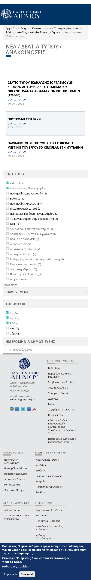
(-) (6, 349)
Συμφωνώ (10, 574)
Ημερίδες (41, 481)
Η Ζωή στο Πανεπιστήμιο (34, 28)
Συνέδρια (41, 492)
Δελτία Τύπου (39, 32)
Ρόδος (10, 32)
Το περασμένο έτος (66, 28)
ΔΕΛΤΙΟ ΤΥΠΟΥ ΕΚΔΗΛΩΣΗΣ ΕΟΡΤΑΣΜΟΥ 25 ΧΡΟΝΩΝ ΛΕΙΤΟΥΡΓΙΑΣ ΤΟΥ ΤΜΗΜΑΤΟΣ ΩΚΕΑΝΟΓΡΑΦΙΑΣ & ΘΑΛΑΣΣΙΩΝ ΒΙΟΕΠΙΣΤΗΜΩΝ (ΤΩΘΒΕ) (44, 89)
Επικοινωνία (42, 515)
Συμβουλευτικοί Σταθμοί (61, 382)
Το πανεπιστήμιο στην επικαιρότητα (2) (34, 218)
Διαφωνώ (27, 574)
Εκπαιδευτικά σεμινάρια (49, 476)
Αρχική (10, 28)
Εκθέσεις (40, 470)
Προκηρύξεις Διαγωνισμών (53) (29, 193)
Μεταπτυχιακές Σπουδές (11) (27, 208)
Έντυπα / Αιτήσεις (58, 387)
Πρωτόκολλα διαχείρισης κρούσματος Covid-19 (62, 440)
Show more (10, 285)
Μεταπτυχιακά (12, 484)
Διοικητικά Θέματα (14, 479)
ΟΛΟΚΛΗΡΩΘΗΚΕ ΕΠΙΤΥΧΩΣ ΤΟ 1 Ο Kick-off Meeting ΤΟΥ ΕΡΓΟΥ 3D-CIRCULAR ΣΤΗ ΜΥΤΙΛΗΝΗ (45, 145)
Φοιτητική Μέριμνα (14, 490)
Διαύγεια (53, 398)
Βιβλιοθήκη (54, 368)
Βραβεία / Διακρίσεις (15, 473)
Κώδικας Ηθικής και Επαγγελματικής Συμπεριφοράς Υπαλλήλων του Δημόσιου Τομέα (62, 427)
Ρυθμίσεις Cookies (15, 566)
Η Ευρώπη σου (56, 415)
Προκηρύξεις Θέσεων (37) (26, 203)
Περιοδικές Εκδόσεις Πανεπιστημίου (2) (34, 213)
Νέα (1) (14, 224)
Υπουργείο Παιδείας (59, 393)
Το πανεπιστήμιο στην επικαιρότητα (16, 517)
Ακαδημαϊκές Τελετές (47, 459)
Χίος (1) (14, 328)
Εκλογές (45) (17, 198)
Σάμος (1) (15, 333)
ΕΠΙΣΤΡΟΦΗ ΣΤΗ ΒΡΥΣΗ (25, 119)
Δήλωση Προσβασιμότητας (46, 537)
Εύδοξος (53, 404)
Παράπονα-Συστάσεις (48, 521)
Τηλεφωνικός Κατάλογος (49, 510)
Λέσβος (22, 32)
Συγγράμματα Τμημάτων (61, 409)
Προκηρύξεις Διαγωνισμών (11, 461)
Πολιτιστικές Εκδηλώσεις (49, 486)
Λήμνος (56, 32)
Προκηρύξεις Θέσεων (15, 468)
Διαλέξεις (41, 465)
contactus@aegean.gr (22, 399)
